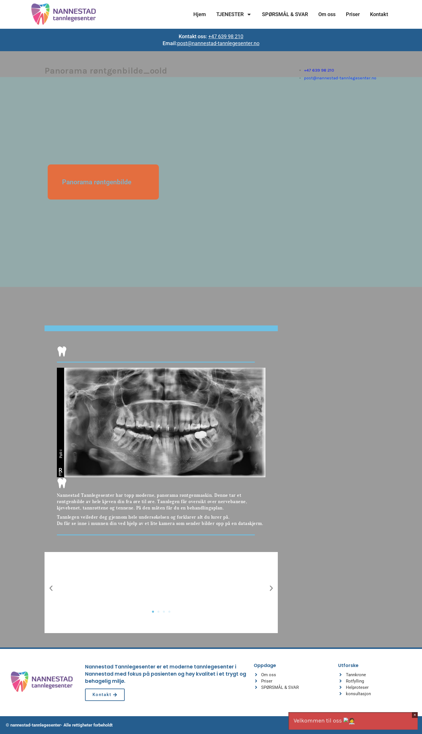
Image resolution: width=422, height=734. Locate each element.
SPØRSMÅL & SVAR (285, 14)
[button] (51, 588)
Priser (353, 14)
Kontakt (379, 14)
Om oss (327, 14)
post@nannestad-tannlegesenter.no (218, 43)
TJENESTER (234, 14)
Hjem (199, 14)
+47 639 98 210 (225, 36)
